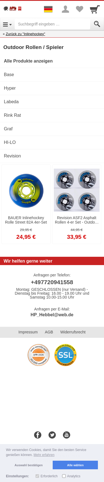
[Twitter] (52, 435)
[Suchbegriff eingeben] (52, 24)
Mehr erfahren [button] (44, 455)
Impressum (28, 332)
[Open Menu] (7, 24)
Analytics (73, 476)
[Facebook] (38, 435)
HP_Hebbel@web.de (52, 314)
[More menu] (65, 9)
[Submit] (97, 24)
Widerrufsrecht (72, 332)
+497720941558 (52, 282)
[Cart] (95, 9)
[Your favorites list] (79, 9)
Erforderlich (48, 476)
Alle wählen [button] (75, 465)
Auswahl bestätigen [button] (29, 465)
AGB (49, 332)
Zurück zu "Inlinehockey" (25, 34)
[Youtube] (66, 435)
